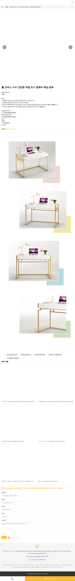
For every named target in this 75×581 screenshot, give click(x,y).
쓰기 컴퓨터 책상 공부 (13, 358)
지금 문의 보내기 (10, 129)
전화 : (4, 506)
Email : (4, 492)
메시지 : (5, 520)
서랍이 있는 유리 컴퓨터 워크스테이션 (47, 565)
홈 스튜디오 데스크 (56, 567)
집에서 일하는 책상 (12, 354)
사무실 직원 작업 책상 (9, 565)
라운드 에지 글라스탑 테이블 (25, 565)
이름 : (4, 499)
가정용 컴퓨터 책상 (40, 354)
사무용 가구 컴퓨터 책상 (55, 354)
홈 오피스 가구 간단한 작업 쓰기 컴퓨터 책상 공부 (25, 7)
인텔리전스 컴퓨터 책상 (42, 567)
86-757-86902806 (40, 559)
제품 (6, 7)
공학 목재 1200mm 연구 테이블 (24, 567)
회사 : (4, 513)
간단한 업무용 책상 (26, 354)
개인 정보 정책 (14, 537)
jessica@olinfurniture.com (40, 556)
